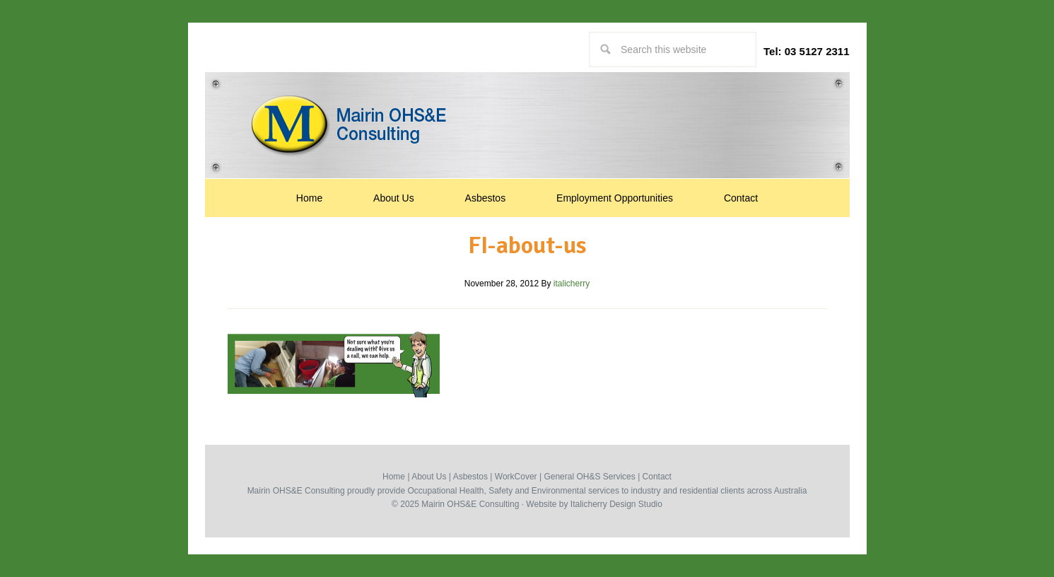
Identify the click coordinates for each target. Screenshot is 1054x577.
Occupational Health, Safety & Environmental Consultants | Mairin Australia (527, 125)
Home (393, 477)
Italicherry (588, 504)
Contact (657, 477)
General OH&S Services (589, 477)
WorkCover (516, 477)
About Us (428, 477)
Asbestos (470, 477)
